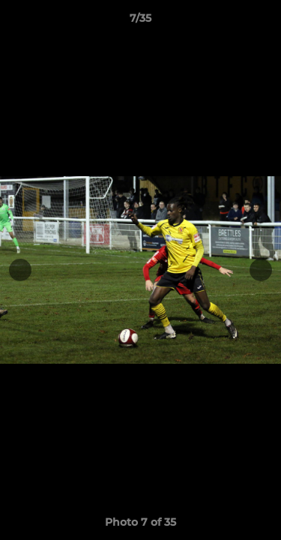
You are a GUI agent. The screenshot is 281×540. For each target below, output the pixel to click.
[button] (263, 21)
